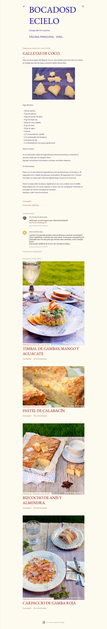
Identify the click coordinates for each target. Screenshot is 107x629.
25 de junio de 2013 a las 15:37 (38, 247)
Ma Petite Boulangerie (38, 222)
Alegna (50, 60)
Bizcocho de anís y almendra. (42, 500)
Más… (60, 36)
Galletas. (35, 205)
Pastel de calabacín (44, 410)
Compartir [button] (27, 201)
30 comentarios (40, 508)
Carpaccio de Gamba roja (49, 602)
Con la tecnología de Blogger (54, 622)
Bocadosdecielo (52, 15)
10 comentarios (40, 359)
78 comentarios (40, 416)
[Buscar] (83, 6)
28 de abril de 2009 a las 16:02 (38, 225)
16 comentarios (40, 608)
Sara (30, 232)
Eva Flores (33, 217)
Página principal (41, 36)
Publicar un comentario (32, 251)
